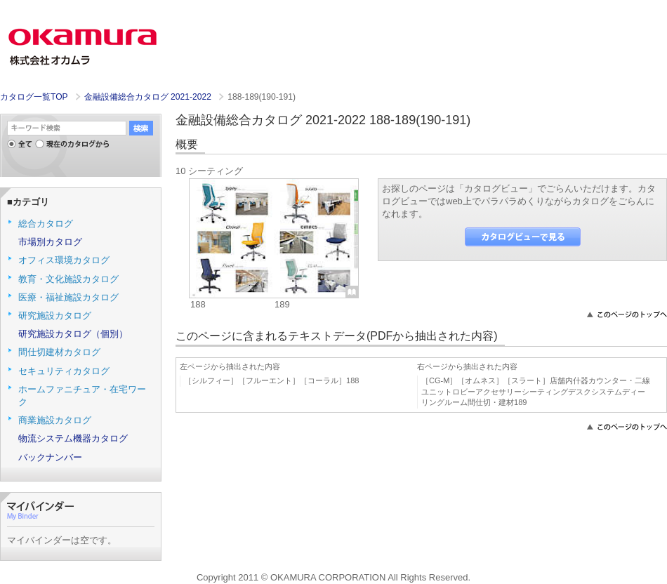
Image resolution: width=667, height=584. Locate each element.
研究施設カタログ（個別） (73, 333)
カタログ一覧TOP (33, 97)
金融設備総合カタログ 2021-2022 (148, 97)
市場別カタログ (50, 242)
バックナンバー (50, 457)
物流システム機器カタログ (73, 438)
